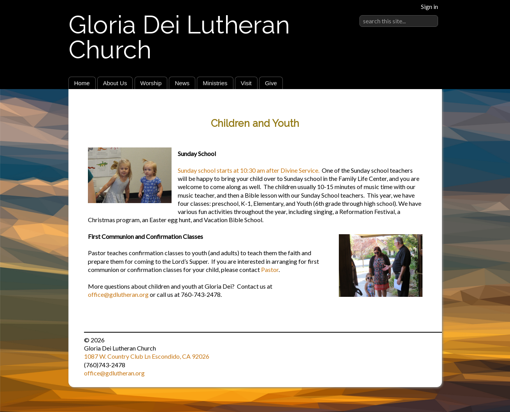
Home (82, 83)
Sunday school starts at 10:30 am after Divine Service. (248, 170)
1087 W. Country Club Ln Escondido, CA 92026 (146, 356)
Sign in (429, 6)
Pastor (270, 269)
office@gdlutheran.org (118, 294)
